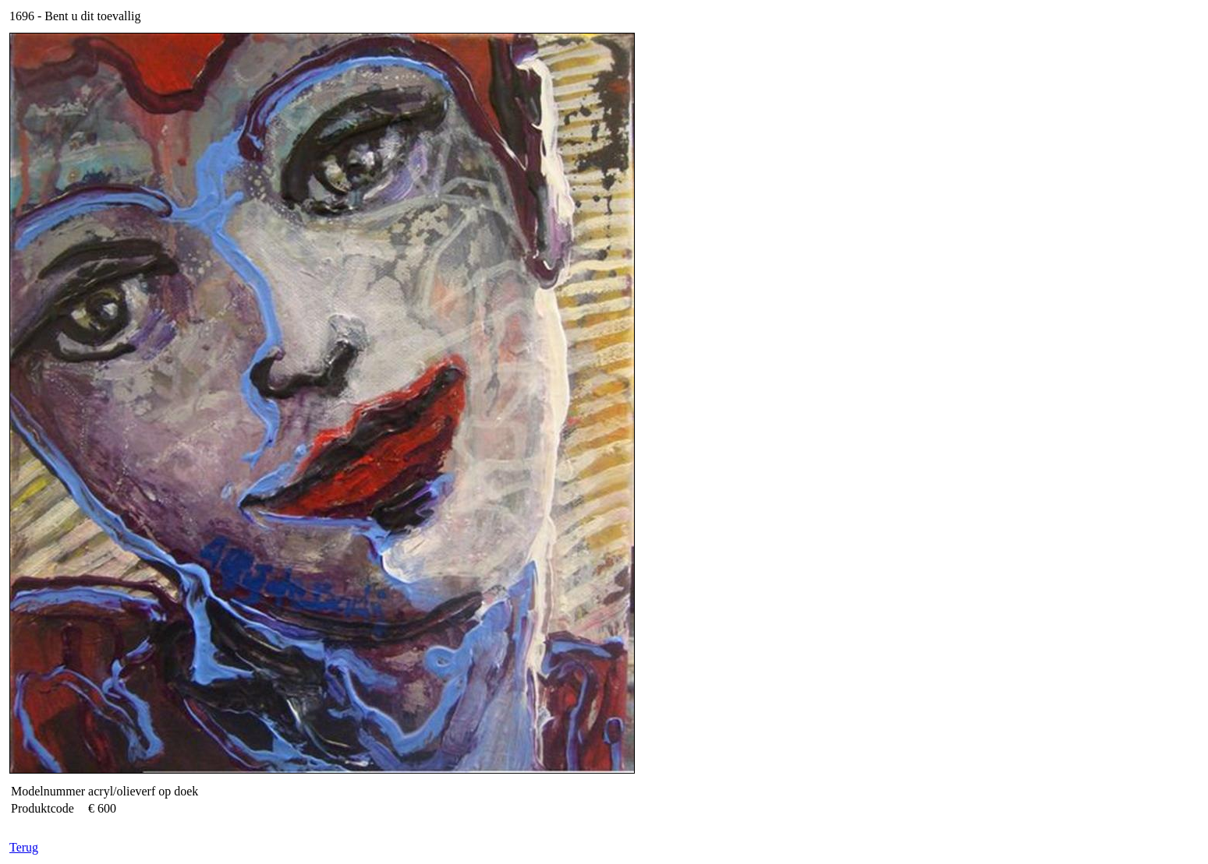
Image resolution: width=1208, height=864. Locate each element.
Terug (23, 847)
